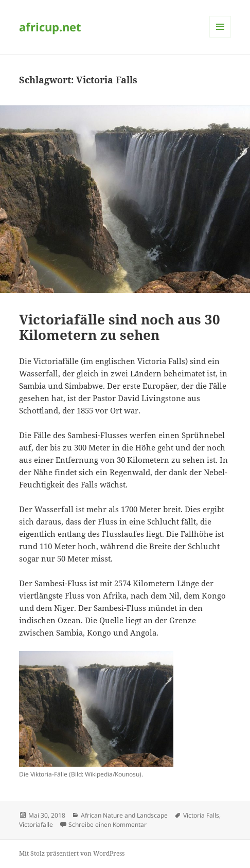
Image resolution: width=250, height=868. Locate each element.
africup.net (50, 26)
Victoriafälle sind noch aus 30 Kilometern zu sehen (119, 327)
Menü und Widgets (220, 37)
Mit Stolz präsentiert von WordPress (71, 853)
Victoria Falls (201, 815)
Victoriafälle (36, 824)
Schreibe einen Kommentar (107, 824)
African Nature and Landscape (124, 815)
